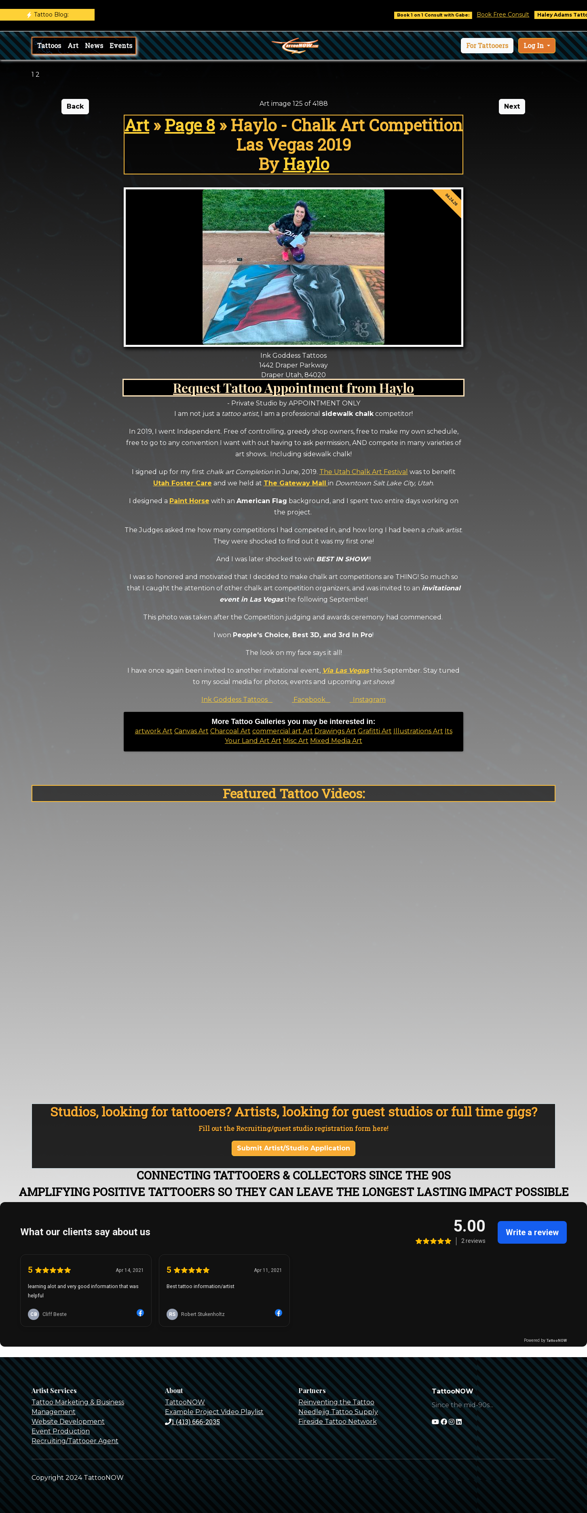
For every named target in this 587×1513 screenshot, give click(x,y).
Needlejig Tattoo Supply (338, 1412)
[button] (487, 45)
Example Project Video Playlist (214, 1412)
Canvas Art (191, 731)
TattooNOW (185, 1402)
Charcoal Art (230, 731)
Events (121, 45)
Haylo (306, 163)
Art (73, 45)
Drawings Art (335, 731)
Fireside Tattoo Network (337, 1421)
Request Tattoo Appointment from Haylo (293, 387)
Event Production (61, 1431)
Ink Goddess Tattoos (236, 699)
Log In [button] (534, 45)
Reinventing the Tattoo (336, 1402)
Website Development (68, 1421)
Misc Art (295, 741)
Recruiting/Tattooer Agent (75, 1441)
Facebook (311, 699)
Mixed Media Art (336, 741)
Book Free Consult (510, 14)
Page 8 (190, 125)
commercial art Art (282, 731)
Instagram (368, 699)
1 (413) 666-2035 (192, 1421)
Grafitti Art (375, 731)
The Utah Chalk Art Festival (363, 472)
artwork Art (154, 731)
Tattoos (49, 45)
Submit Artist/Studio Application (293, 1148)
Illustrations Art (418, 731)
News (94, 45)
